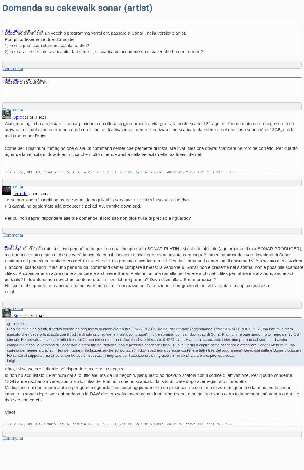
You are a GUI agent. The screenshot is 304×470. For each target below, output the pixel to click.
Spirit (18, 117)
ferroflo (20, 193)
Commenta (13, 68)
